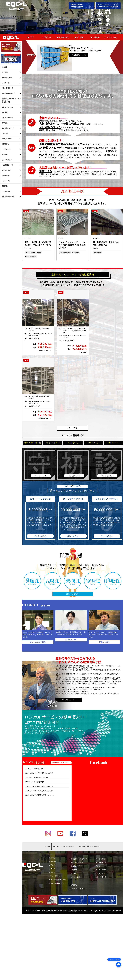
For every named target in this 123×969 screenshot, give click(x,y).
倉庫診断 (5, 112)
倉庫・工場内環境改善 (30, 256)
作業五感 (5, 133)
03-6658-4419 (93, 845)
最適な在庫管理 (7, 139)
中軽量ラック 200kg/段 (35, 392)
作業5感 (73, 873)
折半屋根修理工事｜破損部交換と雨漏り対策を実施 (106, 243)
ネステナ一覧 (73, 443)
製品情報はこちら (79, 54)
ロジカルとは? (6, 149)
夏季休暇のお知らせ (37, 777)
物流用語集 (5, 144)
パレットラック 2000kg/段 (71, 324)
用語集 (97, 866)
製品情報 (5, 67)
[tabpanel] (61, 17)
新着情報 (5, 154)
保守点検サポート (76, 862)
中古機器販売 (62, 37)
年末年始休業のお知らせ (39, 773)
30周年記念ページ (7, 165)
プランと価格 (75, 877)
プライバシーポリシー (78, 889)
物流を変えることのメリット (80, 859)
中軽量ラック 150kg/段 (35, 324)
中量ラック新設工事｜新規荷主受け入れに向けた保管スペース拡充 (38, 243)
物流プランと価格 (7, 107)
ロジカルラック (100, 877)
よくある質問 (6, 170)
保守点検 (5, 123)
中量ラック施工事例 (30, 253)
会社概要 (95, 37)
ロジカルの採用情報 (38, 642)
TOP (30, 37)
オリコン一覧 (113, 443)
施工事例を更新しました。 (40, 791)
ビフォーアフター (54, 876)
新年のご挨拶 (34, 769)
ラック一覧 (5, 83)
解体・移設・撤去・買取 (57, 880)
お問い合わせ (110, 37)
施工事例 (5, 72)
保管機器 (39, 253)
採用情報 (5, 186)
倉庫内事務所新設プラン (10, 93)
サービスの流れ (7, 160)
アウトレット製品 (7, 77)
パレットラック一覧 (52, 443)
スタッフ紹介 (6, 181)
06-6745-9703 (59, 845)
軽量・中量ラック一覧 (32, 443)
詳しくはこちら (40, 536)
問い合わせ (5, 175)
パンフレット (6, 191)
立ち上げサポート (7, 118)
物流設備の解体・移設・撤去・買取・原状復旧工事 (10, 100)
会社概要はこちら (68, 699)
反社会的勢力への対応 (9, 196)
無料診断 (73, 870)
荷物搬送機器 (75, 253)
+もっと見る (73, 428)
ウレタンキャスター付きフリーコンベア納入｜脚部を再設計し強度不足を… (72, 243)
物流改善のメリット (8, 128)
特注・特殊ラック (7, 88)
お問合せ (51, 872)
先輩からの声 (71, 640)
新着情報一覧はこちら (61, 763)
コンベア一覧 (93, 443)
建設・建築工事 (97, 253)
